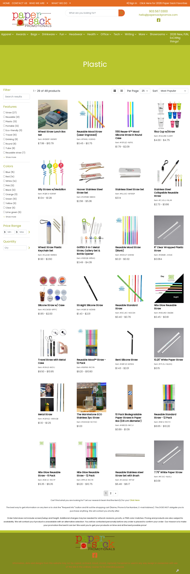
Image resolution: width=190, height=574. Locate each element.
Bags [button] (34, 34)
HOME (6, 3)
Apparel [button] (6, 34)
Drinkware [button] (48, 34)
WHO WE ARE (37, 3)
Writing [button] (129, 34)
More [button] (142, 34)
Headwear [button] (75, 34)
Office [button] (105, 34)
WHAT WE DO (59, 3)
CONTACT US (19, 3)
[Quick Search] (92, 13)
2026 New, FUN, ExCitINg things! (179, 38)
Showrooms (157, 34)
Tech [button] (117, 34)
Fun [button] (62, 34)
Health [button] (91, 34)
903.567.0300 (158, 11)
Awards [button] (21, 34)
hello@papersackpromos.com (158, 15)
